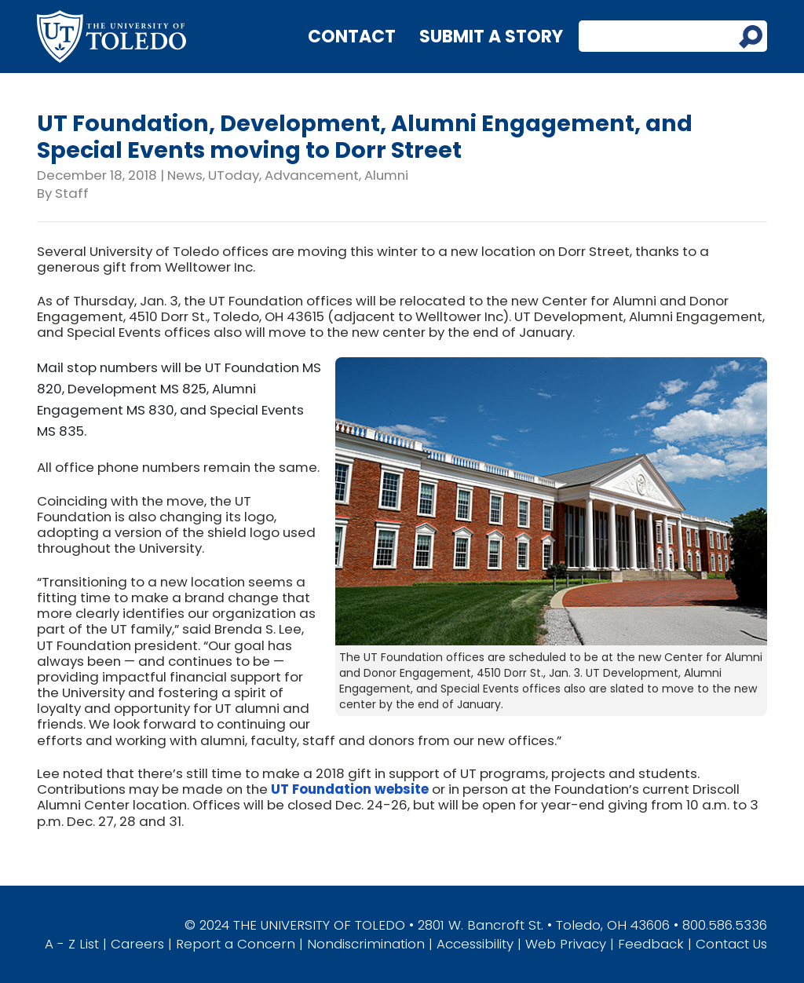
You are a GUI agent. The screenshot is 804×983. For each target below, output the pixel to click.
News (185, 175)
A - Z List (72, 943)
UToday (233, 175)
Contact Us (731, 943)
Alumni (386, 175)
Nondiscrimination (366, 943)
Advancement (312, 175)
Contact (352, 36)
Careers (137, 943)
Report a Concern (235, 943)
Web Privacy (565, 943)
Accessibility (475, 943)
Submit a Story (491, 36)
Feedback (651, 943)
